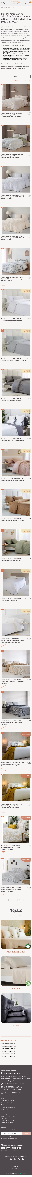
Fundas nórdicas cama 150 (8, 1051)
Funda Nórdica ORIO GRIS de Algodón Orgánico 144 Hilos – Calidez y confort (11, 889)
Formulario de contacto (8, 1101)
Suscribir (26, 1133)
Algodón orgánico (16, 952)
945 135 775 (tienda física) (13, 1087)
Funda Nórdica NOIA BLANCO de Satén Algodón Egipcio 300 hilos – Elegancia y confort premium (12, 640)
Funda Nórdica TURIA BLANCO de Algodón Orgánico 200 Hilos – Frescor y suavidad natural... (12, 764)
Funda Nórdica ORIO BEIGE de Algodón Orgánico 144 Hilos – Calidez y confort (11, 847)
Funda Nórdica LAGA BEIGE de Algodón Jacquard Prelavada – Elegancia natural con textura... (12, 115)
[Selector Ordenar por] (19, 80)
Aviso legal (4, 1118)
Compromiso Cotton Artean (9, 1103)
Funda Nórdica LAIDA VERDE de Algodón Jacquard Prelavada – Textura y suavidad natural (12, 156)
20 (27, 80)
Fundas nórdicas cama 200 (8, 1056)
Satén (16, 1025)
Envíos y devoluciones (7, 1105)
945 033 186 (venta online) (13, 1089)
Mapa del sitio (5, 1109)
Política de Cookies (7, 1123)
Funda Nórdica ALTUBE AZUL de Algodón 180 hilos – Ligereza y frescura (12, 722)
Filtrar (16, 76)
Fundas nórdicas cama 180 (8, 1054)
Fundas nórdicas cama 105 (8, 1046)
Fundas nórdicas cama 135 (8, 1049)
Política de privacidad (7, 1120)
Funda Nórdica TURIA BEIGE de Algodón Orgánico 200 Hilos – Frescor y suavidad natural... (11, 806)
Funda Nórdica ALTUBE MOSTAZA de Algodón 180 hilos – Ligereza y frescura (12, 681)
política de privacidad (13, 1138)
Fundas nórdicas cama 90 (8, 1043)
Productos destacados (8, 1107)
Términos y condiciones (8, 1116)
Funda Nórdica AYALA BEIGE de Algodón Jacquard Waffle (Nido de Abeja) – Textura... (13, 238)
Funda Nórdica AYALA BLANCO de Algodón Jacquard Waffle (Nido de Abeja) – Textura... (13, 197)
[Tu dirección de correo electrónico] (11, 1133)
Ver (3, 120)
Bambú (16, 989)
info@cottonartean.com (12, 1092)
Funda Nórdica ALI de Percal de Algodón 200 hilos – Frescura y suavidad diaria (12, 279)
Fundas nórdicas (8, 1041)
